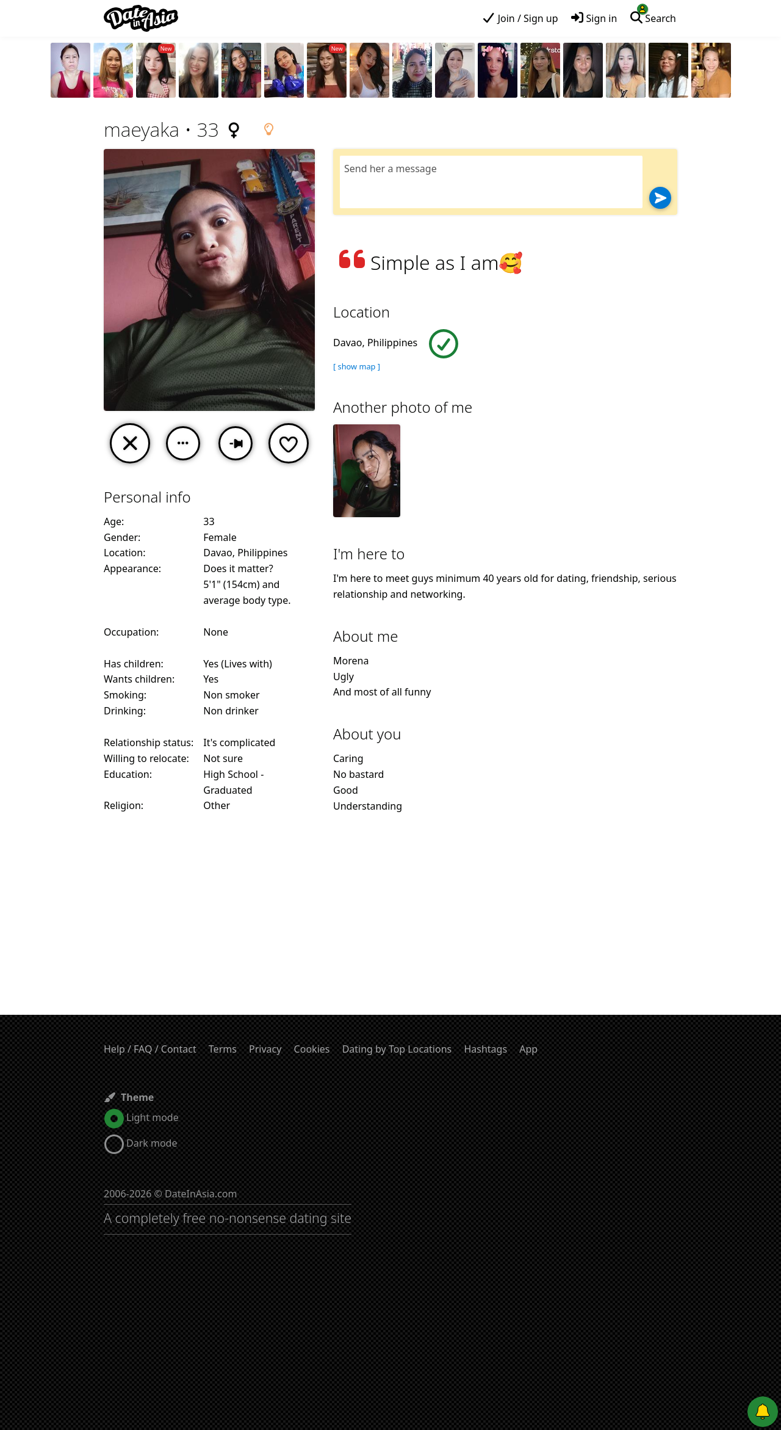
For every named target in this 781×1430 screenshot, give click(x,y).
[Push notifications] (762, 1411)
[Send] (660, 198)
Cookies (312, 1049)
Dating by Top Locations (397, 1049)
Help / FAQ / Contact (150, 1049)
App (528, 1049)
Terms (223, 1049)
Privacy (265, 1049)
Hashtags (485, 1049)
